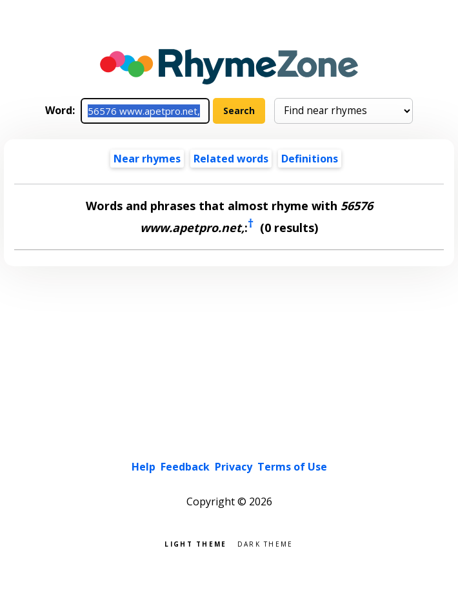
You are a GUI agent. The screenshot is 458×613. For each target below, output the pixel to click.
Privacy (233, 467)
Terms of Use (292, 467)
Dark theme (265, 543)
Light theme (195, 543)
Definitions (309, 158)
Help (143, 467)
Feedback (185, 467)
